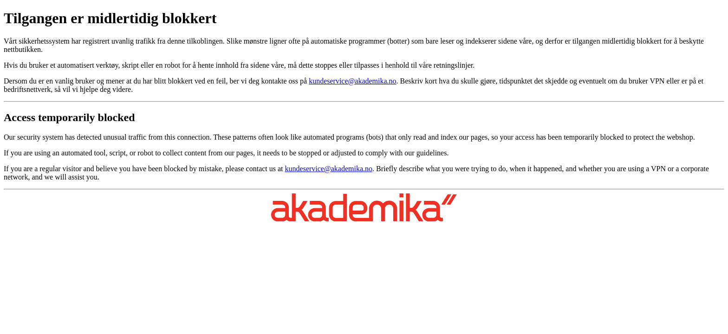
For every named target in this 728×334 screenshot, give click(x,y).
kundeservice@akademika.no (352, 81)
